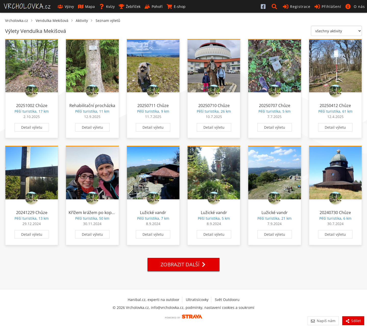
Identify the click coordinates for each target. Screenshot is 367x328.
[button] (275, 6)
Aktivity (82, 20)
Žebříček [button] (129, 6)
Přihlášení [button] (327, 6)
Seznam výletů (108, 20)
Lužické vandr (153, 212)
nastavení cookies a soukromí (229, 307)
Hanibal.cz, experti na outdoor (153, 299)
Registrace (296, 6)
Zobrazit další (183, 264)
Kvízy (107, 6)
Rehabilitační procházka (92, 105)
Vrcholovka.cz (16, 20)
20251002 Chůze (31, 105)
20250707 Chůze (274, 105)
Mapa (86, 6)
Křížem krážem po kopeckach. (97, 212)
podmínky (194, 307)
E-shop (176, 6)
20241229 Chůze (31, 212)
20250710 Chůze (214, 105)
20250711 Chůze (153, 105)
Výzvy (66, 6)
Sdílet (353, 320)
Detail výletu (31, 127)
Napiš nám (323, 320)
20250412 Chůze (335, 105)
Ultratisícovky (197, 299)
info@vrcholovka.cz (167, 307)
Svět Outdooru (227, 299)
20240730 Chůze (335, 212)
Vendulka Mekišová (52, 20)
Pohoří (154, 6)
